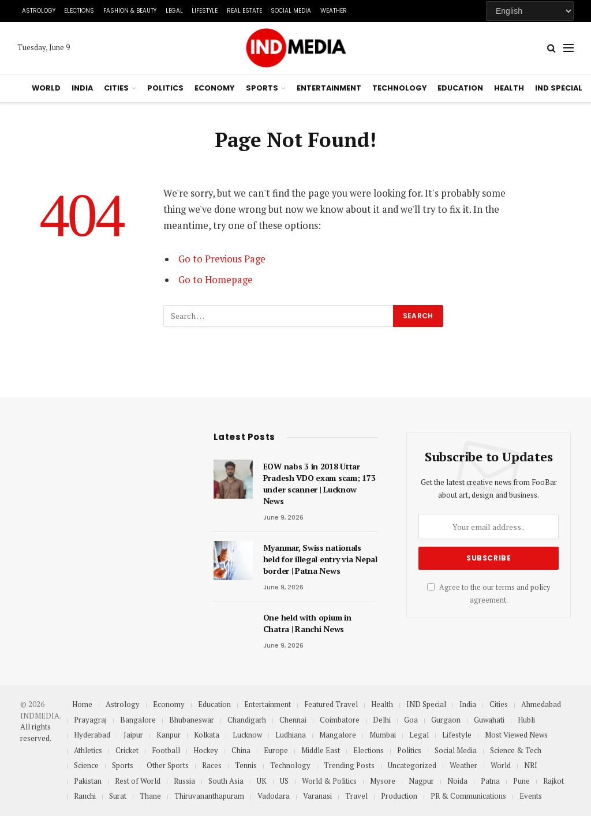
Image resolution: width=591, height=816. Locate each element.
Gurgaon (446, 720)
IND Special (558, 88)
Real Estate (244, 10)
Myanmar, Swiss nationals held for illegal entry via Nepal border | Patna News (320, 559)
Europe (276, 750)
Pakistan (88, 781)
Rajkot (553, 781)
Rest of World (137, 781)
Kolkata (206, 734)
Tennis (246, 765)
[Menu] (568, 48)
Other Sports (168, 765)
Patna (490, 781)
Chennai (292, 720)
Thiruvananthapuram (209, 796)
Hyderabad (92, 734)
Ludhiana (290, 734)
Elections (79, 10)
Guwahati (489, 720)
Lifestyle (205, 10)
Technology (399, 88)
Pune (521, 781)
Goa (411, 720)
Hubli (526, 720)
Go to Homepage (215, 279)
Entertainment (329, 88)
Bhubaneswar (191, 720)
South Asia (226, 781)
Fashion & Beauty (129, 10)
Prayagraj (90, 720)
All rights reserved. (35, 732)
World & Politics (329, 781)
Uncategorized (412, 765)
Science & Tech (515, 750)
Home (82, 704)
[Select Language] (530, 11)
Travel (356, 796)
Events (530, 796)
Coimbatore (340, 720)
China (240, 750)
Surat (117, 796)
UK (262, 781)
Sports (262, 88)
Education (460, 88)
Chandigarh (246, 720)
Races (212, 765)
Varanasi (317, 796)
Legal (174, 10)
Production (399, 796)
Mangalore (337, 734)
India (82, 88)
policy (540, 587)
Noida (457, 781)
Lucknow (247, 734)
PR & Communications (468, 796)
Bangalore (138, 720)
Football (166, 750)
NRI (530, 765)
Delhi (382, 720)
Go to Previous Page (221, 259)
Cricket (127, 750)
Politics (165, 88)
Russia (184, 781)
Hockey (205, 750)
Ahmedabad (541, 704)
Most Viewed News (516, 734)
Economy (214, 88)
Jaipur (133, 734)
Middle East (320, 750)
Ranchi (85, 796)
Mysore (382, 781)
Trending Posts (349, 765)
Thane (150, 796)
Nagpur (421, 781)
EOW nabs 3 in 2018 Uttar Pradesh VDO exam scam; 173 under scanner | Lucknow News (319, 483)
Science (86, 765)
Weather (333, 10)
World (46, 88)
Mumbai (382, 734)
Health (509, 88)
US (284, 781)
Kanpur (168, 734)
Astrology (38, 10)
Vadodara (273, 796)
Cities (116, 88)
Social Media (291, 10)
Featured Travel (331, 704)
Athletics (88, 750)
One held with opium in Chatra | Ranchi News (307, 623)
